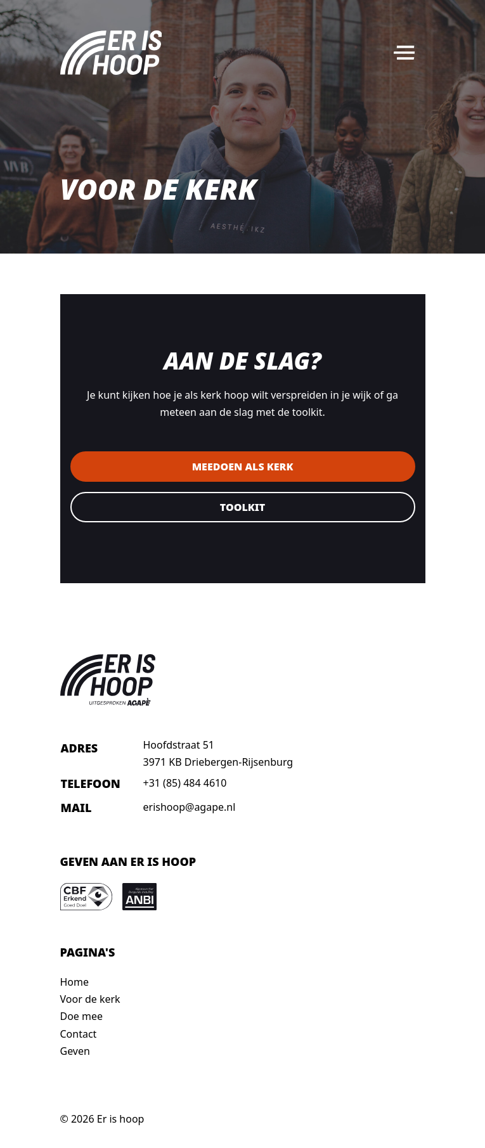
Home (74, 982)
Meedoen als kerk (243, 467)
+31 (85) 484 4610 (185, 783)
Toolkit (242, 507)
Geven (75, 1051)
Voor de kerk (90, 999)
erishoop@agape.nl (189, 807)
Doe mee (81, 1016)
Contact (78, 1034)
